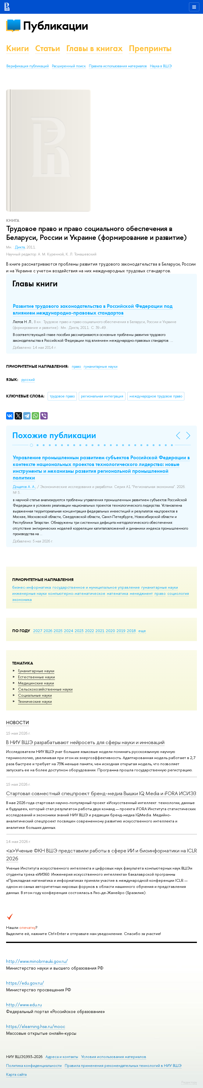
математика (117, 593)
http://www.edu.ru (24, 1005)
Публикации (55, 25)
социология (178, 593)
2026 (48, 630)
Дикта (20, 247)
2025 (58, 630)
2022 (89, 630)
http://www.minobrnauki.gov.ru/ (37, 961)
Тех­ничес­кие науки (35, 701)
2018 (131, 630)
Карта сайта (16, 1074)
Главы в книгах (94, 48)
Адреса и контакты (61, 1056)
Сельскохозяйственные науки (45, 689)
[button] (31, 445)
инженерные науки (29, 593)
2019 (121, 630)
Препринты (150, 48)
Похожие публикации (54, 435)
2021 (100, 630)
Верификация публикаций (27, 66)
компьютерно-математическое (76, 593)
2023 (79, 630)
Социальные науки (35, 695)
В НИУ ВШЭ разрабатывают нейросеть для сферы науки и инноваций (85, 742)
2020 (110, 630)
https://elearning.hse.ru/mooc (35, 1026)
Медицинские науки (36, 683)
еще (142, 630)
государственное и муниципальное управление (96, 587)
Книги (17, 48)
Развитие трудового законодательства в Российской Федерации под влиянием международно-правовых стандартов (92, 309)
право (160, 593)
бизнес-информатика (31, 587)
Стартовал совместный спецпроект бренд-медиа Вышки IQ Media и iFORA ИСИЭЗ (101, 793)
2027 (37, 630)
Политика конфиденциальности (34, 1065)
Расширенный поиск (69, 66)
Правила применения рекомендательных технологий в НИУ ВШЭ (123, 1065)
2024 (68, 630)
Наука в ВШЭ (161, 66)
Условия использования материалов (113, 1056)
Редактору (189, 1082)
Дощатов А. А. (24, 486)
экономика (22, 599)
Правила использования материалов (118, 66)
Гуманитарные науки (36, 670)
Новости (17, 722)
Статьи (47, 48)
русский (28, 379)
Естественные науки (36, 677)
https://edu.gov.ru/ (25, 983)
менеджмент (141, 593)
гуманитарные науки (159, 587)
